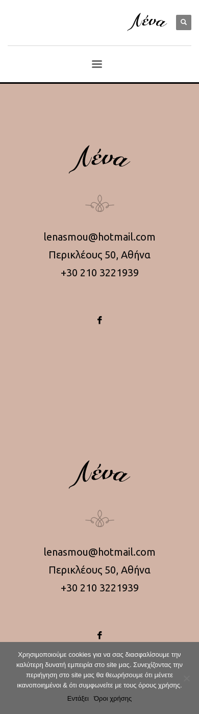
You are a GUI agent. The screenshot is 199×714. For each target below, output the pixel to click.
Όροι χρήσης (113, 698)
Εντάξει (78, 698)
